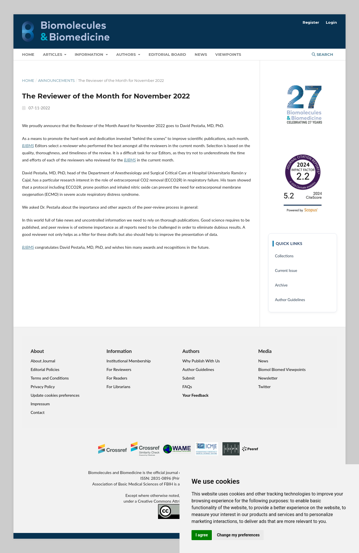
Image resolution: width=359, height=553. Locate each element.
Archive (281, 285)
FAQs (187, 386)
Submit (188, 378)
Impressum (40, 403)
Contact (38, 412)
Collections (284, 256)
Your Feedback (195, 395)
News (201, 54)
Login (331, 22)
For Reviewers (118, 369)
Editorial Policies (45, 369)
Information (89, 54)
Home (28, 54)
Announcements (56, 80)
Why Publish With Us (201, 360)
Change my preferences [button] (238, 535)
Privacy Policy (43, 386)
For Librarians (118, 386)
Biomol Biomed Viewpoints (282, 369)
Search (322, 54)
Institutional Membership (128, 360)
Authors (126, 54)
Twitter (264, 386)
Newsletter (267, 378)
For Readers (116, 378)
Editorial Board (167, 54)
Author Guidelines (290, 299)
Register (311, 22)
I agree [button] (202, 535)
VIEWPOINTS (228, 54)
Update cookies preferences (55, 395)
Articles (53, 54)
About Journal (43, 360)
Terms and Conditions (50, 378)
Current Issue (286, 270)
